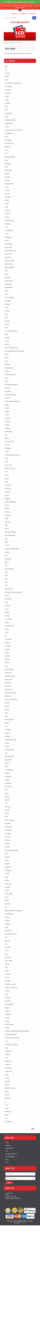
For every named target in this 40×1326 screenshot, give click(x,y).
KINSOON (8, 599)
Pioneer (7, 800)
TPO (6, 1041)
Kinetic (7, 595)
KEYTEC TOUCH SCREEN (13, 592)
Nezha (7, 723)
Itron (6, 572)
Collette (7, 214)
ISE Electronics (9, 569)
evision (7, 371)
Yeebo (7, 1108)
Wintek (7, 1095)
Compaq (7, 224)
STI (6, 937)
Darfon (7, 240)
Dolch (6, 294)
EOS (6, 354)
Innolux (7, 552)
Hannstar (8, 485)
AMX (6, 110)
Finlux (7, 381)
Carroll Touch (9, 183)
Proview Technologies (11, 850)
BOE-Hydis (8, 170)
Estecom (7, 364)
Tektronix (7, 981)
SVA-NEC (8, 957)
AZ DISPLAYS (9, 143)
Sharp (7, 900)
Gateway (7, 428)
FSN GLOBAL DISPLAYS (12, 401)
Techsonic (8, 974)
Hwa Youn (8, 515)
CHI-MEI (7, 197)
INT (6, 555)
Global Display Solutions (12, 455)
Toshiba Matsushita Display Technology (17, 1031)
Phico (6, 793)
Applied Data (9, 123)
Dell (6, 271)
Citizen (7, 200)
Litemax (7, 649)
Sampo (7, 880)
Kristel (7, 612)
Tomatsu (7, 997)
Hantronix (8, 492)
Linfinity (7, 642)
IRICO (7, 562)
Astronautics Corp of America (14, 130)
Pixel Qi (7, 810)
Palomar (7, 773)
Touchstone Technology (12, 1038)
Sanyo (7, 890)
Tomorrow (8, 1001)
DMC (6, 291)
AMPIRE (7, 103)
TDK (6, 967)
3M (6, 70)
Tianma (7, 991)
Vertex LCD (8, 1071)
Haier (6, 482)
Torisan (7, 1021)
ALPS (6, 96)
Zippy (6, 1115)
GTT (6, 471)
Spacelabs (8, 930)
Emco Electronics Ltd (11, 348)
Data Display (9, 244)
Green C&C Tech (10, 468)
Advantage (8, 86)
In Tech (7, 545)
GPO (6, 458)
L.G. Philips (8, 619)
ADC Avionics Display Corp (13, 83)
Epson (7, 358)
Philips (7, 796)
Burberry (7, 177)
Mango (7, 662)
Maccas (7, 659)
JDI (6, 585)
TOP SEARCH (9, 1004)
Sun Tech (8, 947)
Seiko (6, 897)
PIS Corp (8, 807)
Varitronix (8, 1064)
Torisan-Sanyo (9, 1024)
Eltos (6, 334)
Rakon (7, 860)
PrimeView (8, 830)
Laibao (7, 622)
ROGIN (7, 873)
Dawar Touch (9, 264)
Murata (7, 703)
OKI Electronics (9, 756)
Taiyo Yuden (8, 961)
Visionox (7, 1081)
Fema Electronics (10, 374)
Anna (6, 116)
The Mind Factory (10, 984)
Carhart (7, 180)
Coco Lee (8, 210)
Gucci (6, 475)
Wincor (7, 1091)
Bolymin (7, 173)
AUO (6, 136)
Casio (6, 187)
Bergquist (8, 163)
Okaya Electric (9, 749)
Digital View (8, 284)
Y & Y (6, 1105)
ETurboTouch (9, 368)
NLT (6, 726)
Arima (7, 127)
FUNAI (7, 408)
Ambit (6, 100)
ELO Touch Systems (11, 331)
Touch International (11, 1034)
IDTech (7, 528)
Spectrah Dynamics (11, 934)
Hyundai (7, 522)
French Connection (11, 394)
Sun (6, 944)
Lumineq (7, 656)
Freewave (8, 391)
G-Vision (7, 421)
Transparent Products (11, 1044)
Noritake (7, 736)
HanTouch (8, 488)
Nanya (7, 709)
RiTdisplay (8, 870)
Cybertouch (8, 237)
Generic (7, 445)
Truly (6, 1048)
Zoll (6, 1118)
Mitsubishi (8, 696)
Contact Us (23, 13)
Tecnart (7, 977)
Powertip (7, 823)
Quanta (7, 857)
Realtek (7, 863)
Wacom (7, 1084)
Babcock (7, 147)
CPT (6, 227)
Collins (7, 217)
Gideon (7, 451)
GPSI (6, 461)
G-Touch (7, 418)
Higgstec (7, 498)
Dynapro (7, 304)
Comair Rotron (9, 220)
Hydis (6, 518)
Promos (7, 840)
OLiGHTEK (8, 760)
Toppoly (7, 1011)
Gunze (7, 478)
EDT (6, 317)
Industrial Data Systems (12, 549)
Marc (6, 666)
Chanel (7, 190)
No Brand (8, 729)
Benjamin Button (10, 157)
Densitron (8, 277)
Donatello (8, 301)
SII (6, 907)
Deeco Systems (10, 267)
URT (6, 1058)
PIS (6, 803)
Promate (7, 837)
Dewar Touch (9, 281)
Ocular (7, 743)
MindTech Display (10, 693)
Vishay (7, 1078)
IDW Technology (10, 535)
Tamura (7, 964)
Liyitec (7, 652)
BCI (6, 153)
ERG (6, 361)
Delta (6, 274)
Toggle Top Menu (20, 10)
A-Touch (7, 73)
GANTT (7, 425)
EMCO (7, 344)
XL (6, 1101)
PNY (6, 817)
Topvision (8, 1014)
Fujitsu (7, 405)
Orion (6, 766)
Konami (7, 605)
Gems (7, 438)
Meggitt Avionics (10, 676)
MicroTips (8, 686)
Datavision (8, 257)
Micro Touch (8, 679)
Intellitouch (8, 559)
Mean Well (8, 673)
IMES (6, 542)
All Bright (7, 93)
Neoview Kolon (9, 719)
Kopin (6, 609)
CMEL (7, 204)
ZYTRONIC (8, 1121)
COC (6, 207)
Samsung (8, 884)
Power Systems (9, 820)
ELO (6, 327)
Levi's (6, 632)
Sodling (7, 920)
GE (6, 435)
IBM (6, 525)
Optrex (7, 763)
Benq (6, 160)
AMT (6, 106)
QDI (6, 853)
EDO (6, 314)
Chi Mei (7, 194)
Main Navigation (8, 36)
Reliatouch (8, 867)
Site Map (32, 13)
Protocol (7, 843)
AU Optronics (9, 133)
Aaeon (7, 76)
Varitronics (8, 1061)
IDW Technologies (10, 532)
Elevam (7, 324)
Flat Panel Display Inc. (12, 384)
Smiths (7, 917)
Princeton (8, 833)
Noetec (7, 733)
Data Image (8, 247)
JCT (6, 582)
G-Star (7, 415)
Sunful (7, 951)
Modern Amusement (11, 699)
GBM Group (8, 431)
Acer (6, 80)
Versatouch (8, 1068)
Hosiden (7, 512)
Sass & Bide (8, 894)
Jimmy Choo (9, 589)
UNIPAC (7, 1054)
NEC (6, 716)
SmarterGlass (9, 914)
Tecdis (7, 971)
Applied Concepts (10, 120)
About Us (15, 13)
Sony (6, 927)
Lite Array (8, 646)
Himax (7, 505)
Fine (6, 378)
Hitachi (7, 508)
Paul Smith (8, 786)
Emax (6, 341)
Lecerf (7, 629)
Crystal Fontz (9, 230)
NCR (6, 713)
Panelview (8, 783)
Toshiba (7, 1028)
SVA (6, 954)
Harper (7, 495)
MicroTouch (8, 689)
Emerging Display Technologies (14, 351)
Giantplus (8, 448)
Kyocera (7, 616)
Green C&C (8, 465)
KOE (6, 602)
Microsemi (8, 683)
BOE (6, 167)
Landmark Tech (9, 626)
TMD (6, 994)
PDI (6, 790)
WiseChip (8, 1098)
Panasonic (8, 776)
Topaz (7, 1007)
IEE (6, 538)
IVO (6, 575)
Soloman (7, 924)
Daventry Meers (10, 260)
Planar (7, 813)
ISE (6, 565)
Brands (11, 42)
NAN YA (7, 706)
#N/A (6, 66)
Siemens (7, 904)
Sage (6, 877)
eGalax (7, 321)
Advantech (8, 90)
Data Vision (8, 254)
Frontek (7, 398)
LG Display (8, 639)
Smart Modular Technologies (13, 910)
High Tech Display (10, 502)
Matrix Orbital (9, 669)
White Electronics (10, 1088)
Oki (6, 753)
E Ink (6, 307)
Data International (10, 250)
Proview (7, 847)
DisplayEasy (9, 287)
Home (5, 42)
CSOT (7, 234)
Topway (7, 1018)
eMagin (7, 338)
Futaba (7, 411)
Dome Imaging (9, 297)
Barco (7, 150)
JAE (6, 579)
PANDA (7, 780)
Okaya (7, 746)
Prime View (8, 827)
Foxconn (7, 388)
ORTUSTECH (9, 770)
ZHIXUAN (8, 1111)
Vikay (6, 1074)
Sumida (7, 940)
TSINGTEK (8, 1051)
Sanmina (7, 887)
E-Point (7, 311)
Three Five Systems (11, 987)
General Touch (9, 441)
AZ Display (8, 140)
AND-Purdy (8, 113)
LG (6, 636)
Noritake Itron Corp (11, 740)
